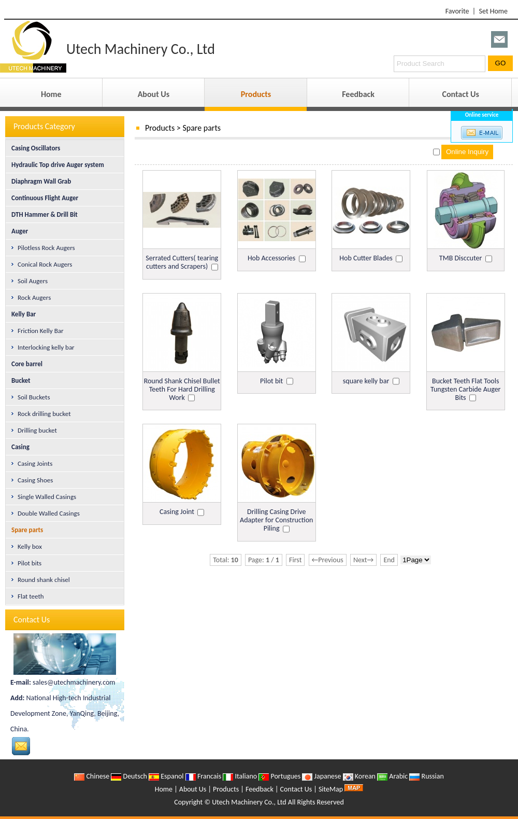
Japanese (321, 776)
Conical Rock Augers (41, 264)
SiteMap (331, 789)
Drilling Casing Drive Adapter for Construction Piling (276, 520)
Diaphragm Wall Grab (39, 181)
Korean (359, 776)
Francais (203, 776)
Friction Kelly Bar (36, 331)
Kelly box (26, 546)
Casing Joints (31, 463)
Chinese (91, 776)
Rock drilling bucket (40, 414)
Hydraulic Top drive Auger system (55, 165)
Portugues (279, 776)
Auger (17, 231)
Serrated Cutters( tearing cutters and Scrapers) (182, 262)
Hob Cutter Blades (366, 258)
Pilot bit (271, 381)
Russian (426, 776)
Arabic (392, 776)
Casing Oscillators (33, 148)
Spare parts (201, 128)
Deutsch (129, 776)
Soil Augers (29, 281)
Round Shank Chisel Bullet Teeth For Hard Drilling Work (182, 389)
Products (256, 94)
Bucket (19, 380)
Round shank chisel (40, 580)
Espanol (166, 776)
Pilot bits (25, 563)
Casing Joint (177, 511)
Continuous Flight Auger (42, 198)
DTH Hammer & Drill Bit (42, 214)
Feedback (358, 94)
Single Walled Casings (43, 497)
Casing (18, 447)
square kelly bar (366, 381)
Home (51, 94)
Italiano (240, 776)
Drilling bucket (33, 430)
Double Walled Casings (45, 513)
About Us (153, 94)
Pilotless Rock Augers (42, 248)
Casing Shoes (31, 480)
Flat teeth (27, 596)
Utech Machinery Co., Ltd (249, 802)
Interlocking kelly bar (42, 347)
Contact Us (460, 94)
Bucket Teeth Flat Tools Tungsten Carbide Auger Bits (465, 389)
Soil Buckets (30, 397)
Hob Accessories (271, 258)
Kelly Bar (21, 314)
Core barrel (24, 364)
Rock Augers (30, 297)
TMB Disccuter (460, 258)
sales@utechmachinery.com (74, 682)
